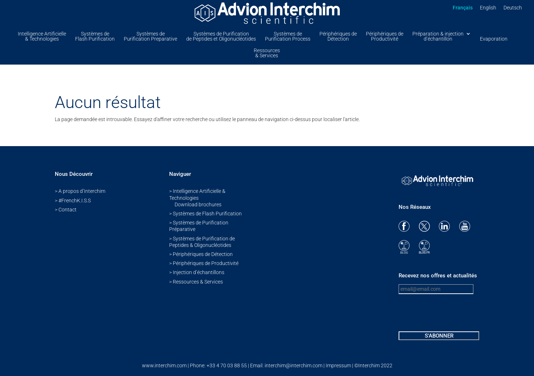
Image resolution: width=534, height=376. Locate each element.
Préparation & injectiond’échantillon (438, 36)
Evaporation (493, 39)
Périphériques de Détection (338, 36)
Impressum (338, 365)
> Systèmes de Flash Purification (205, 213)
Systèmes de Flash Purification (95, 36)
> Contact (66, 209)
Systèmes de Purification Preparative (150, 36)
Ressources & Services (267, 53)
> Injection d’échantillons (196, 272)
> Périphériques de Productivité (204, 263)
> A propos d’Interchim (80, 191)
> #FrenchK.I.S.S (73, 200)
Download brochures (198, 204)
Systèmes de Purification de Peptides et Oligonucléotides (221, 36)
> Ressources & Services (196, 282)
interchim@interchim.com (294, 365)
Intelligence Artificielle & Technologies (42, 36)
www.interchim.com (164, 365)
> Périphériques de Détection (201, 254)
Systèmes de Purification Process (287, 36)
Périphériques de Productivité (384, 36)
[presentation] (454, 314)
